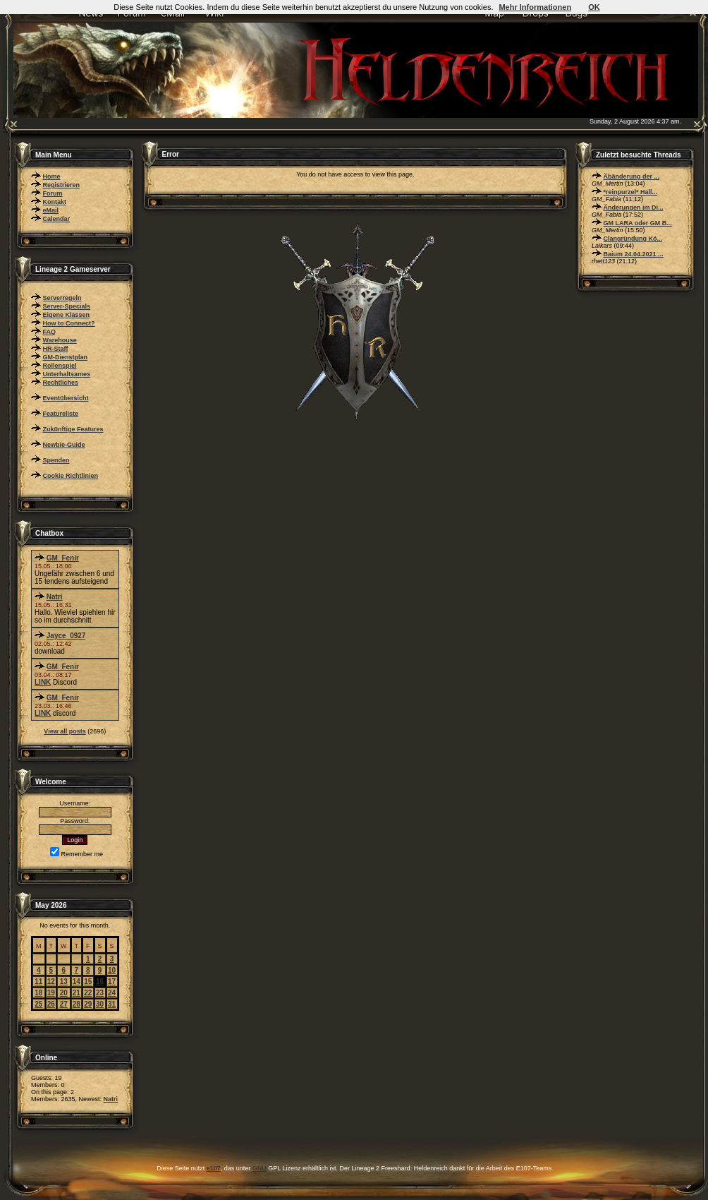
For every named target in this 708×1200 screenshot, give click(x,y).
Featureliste (61, 413)
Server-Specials (67, 306)
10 (112, 970)
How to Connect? (69, 323)
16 (100, 981)
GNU (259, 1168)
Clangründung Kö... (633, 238)
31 (112, 1004)
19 (51, 993)
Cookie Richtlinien (71, 475)
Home (52, 176)
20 (64, 993)
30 (100, 1004)
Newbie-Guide (64, 444)
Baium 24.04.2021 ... (634, 254)
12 (51, 981)
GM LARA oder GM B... (638, 223)
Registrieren (61, 184)
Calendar (57, 218)
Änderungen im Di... (634, 207)
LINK (43, 682)
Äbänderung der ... (632, 176)
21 (76, 993)
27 (64, 1004)
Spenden (56, 460)
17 (112, 981)
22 (88, 993)
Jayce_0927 (66, 636)
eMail (51, 210)
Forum (53, 193)
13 (64, 981)
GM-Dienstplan (65, 357)
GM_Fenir (63, 558)
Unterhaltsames (67, 374)
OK (594, 7)
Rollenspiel (60, 365)
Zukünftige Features (73, 429)
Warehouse (60, 340)
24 (112, 993)
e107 (214, 1168)
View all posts (64, 731)
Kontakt (55, 201)
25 (38, 1004)
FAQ (49, 331)
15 (88, 981)
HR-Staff (55, 348)
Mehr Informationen (535, 7)
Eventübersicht (66, 398)
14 (76, 981)
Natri (55, 597)
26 (51, 1004)
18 (38, 993)
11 (38, 981)
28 (76, 1004)
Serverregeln (62, 297)
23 (100, 993)
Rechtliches (61, 382)
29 (88, 1004)
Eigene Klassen (66, 314)
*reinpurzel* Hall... (631, 192)
